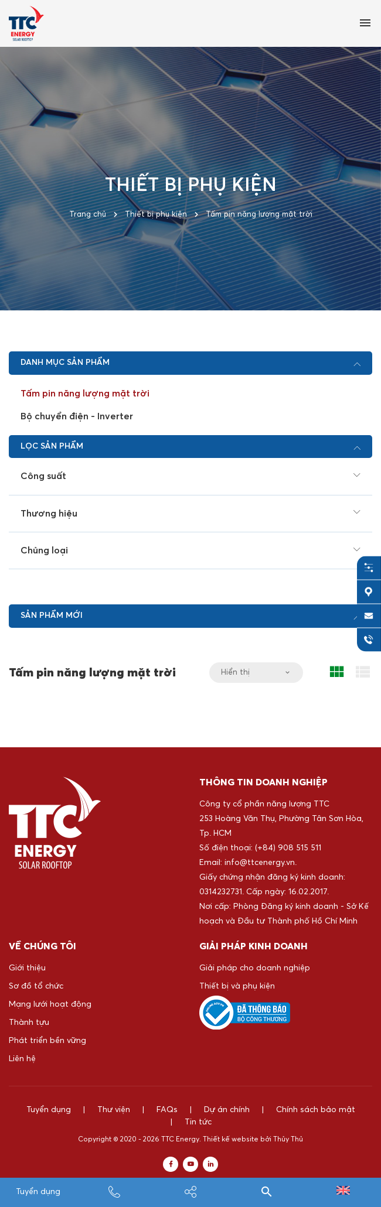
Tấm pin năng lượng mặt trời (85, 393)
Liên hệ (22, 1059)
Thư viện (113, 1110)
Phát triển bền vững (47, 1041)
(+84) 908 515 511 (288, 848)
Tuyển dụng (38, 1192)
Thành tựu (29, 1022)
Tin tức (190, 1128)
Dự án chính (227, 1110)
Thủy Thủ (288, 1145)
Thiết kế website (230, 1145)
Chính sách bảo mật (315, 1110)
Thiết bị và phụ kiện (237, 986)
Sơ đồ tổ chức (36, 986)
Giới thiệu (27, 968)
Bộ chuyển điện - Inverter (77, 416)
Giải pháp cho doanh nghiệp (254, 968)
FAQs (167, 1110)
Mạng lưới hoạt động (50, 1004)
